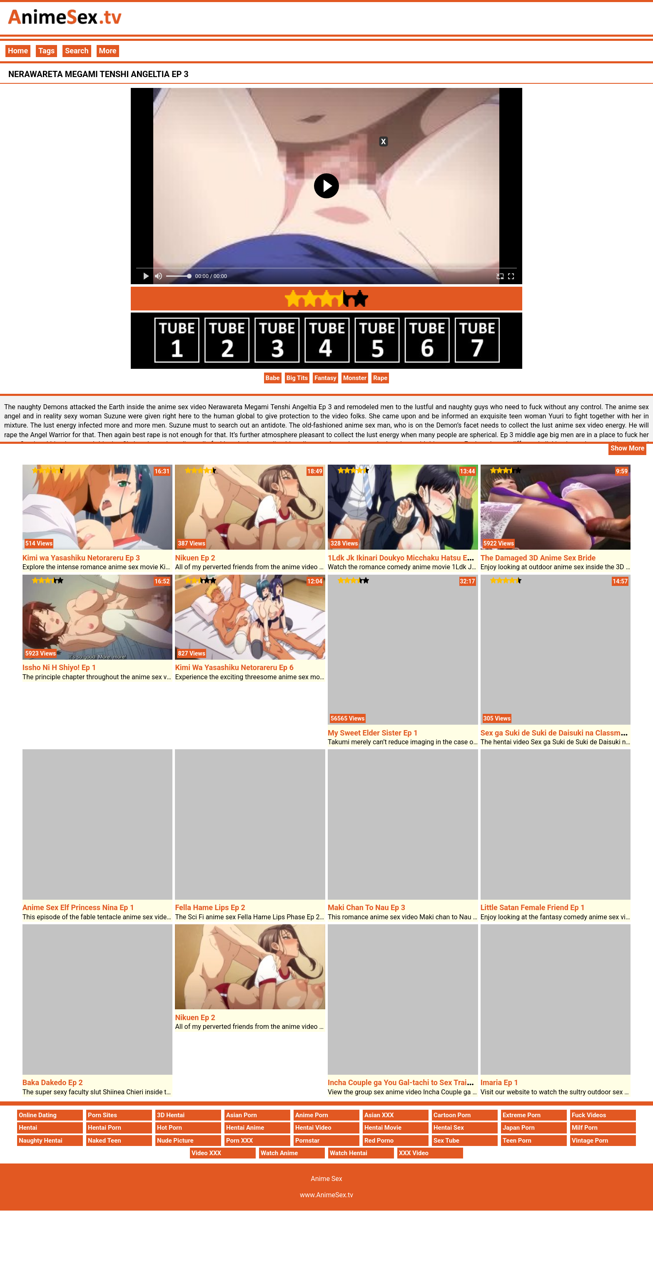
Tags (46, 50)
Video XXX (206, 1153)
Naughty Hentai (40, 1140)
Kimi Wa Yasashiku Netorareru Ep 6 (234, 667)
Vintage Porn (590, 1140)
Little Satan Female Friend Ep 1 (533, 907)
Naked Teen (104, 1140)
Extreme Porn (522, 1115)
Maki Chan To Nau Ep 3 (366, 907)
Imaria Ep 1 (499, 1082)
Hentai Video (313, 1127)
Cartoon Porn (452, 1115)
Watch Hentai (348, 1153)
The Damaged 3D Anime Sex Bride (538, 557)
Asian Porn (241, 1115)
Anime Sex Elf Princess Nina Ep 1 (78, 907)
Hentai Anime (245, 1127)
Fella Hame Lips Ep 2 (210, 907)
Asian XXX (379, 1115)
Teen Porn (517, 1140)
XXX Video (414, 1153)
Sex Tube (446, 1140)
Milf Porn (585, 1127)
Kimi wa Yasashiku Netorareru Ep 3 (81, 557)
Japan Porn (519, 1127)
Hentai (28, 1127)
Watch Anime (279, 1153)
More (108, 50)
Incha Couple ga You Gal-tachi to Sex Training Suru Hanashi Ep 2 (436, 1082)
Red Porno (379, 1140)
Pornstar (307, 1140)
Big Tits (297, 378)
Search (76, 50)
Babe (273, 378)
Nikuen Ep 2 (195, 557)
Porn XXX (239, 1140)
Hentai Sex (449, 1127)
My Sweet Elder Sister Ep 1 (373, 732)
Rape (380, 378)
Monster (354, 378)
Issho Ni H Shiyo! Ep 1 (59, 667)
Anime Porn (311, 1115)
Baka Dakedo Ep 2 (52, 1082)
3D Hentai (170, 1115)
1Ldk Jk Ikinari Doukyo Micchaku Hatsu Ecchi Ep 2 (412, 557)
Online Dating (38, 1115)
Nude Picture (175, 1140)
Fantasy (325, 378)
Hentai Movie (382, 1127)
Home (18, 50)
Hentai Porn (104, 1127)
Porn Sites (102, 1115)
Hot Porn (169, 1127)
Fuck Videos (589, 1115)
